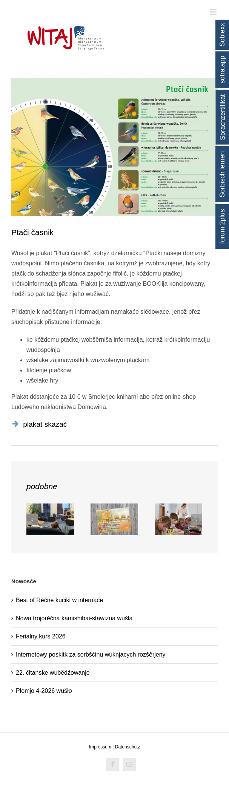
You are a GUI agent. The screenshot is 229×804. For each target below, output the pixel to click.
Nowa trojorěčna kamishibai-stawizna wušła (74, 618)
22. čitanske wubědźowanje (53, 672)
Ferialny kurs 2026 (41, 636)
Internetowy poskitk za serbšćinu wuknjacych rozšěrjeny (91, 654)
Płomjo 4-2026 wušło (44, 691)
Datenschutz (127, 747)
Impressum (100, 747)
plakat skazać (45, 424)
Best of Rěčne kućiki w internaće (59, 600)
